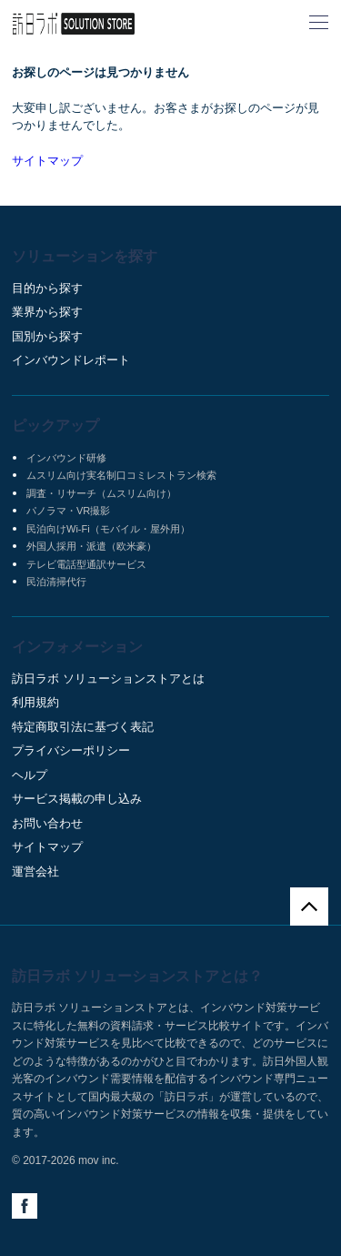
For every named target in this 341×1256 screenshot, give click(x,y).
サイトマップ (47, 160)
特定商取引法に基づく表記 (83, 727)
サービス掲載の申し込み (77, 798)
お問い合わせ (47, 823)
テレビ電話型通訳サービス (86, 564)
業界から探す (47, 312)
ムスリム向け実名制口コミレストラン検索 (121, 475)
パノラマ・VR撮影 (68, 510)
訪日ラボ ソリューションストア (74, 24)
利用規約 (35, 702)
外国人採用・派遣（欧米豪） (91, 546)
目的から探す (47, 288)
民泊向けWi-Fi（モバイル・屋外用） (108, 528)
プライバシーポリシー (71, 750)
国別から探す (47, 336)
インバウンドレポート (71, 360)
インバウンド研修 (66, 457)
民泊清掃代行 (56, 581)
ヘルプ (29, 775)
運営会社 (35, 871)
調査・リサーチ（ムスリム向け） (101, 493)
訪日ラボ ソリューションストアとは (108, 678)
